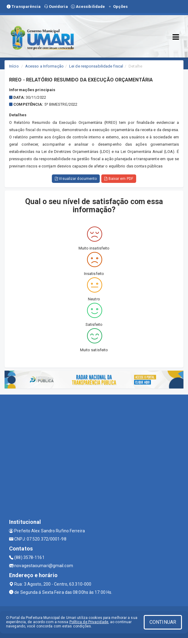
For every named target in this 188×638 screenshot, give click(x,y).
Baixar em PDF (118, 179)
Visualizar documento (76, 179)
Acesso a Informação (44, 66)
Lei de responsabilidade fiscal (96, 66)
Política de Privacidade (88, 622)
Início (14, 66)
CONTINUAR (162, 622)
